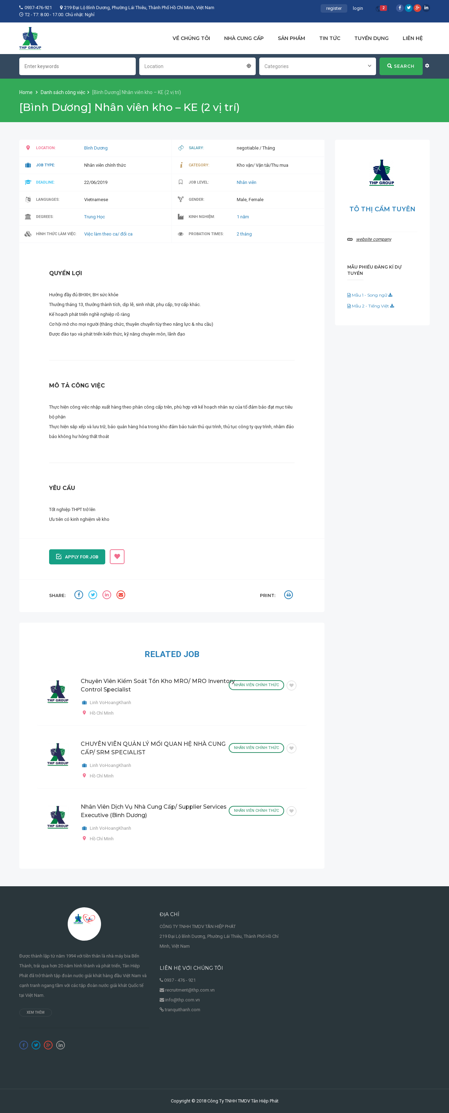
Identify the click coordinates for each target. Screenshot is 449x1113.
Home (26, 92)
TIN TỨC (329, 38)
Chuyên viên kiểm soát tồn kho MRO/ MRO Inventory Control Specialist (158, 685)
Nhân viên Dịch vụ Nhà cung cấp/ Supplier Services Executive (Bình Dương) (154, 811)
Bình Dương (96, 148)
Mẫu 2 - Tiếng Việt (370, 306)
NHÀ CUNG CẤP (244, 38)
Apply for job (77, 555)
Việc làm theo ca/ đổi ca (108, 234)
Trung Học (94, 216)
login (358, 8)
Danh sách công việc (63, 92)
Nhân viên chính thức (256, 685)
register (334, 8)
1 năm (243, 216)
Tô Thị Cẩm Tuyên (382, 209)
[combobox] (197, 66)
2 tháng (244, 234)
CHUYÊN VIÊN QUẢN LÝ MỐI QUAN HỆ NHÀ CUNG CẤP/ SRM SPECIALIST (153, 748)
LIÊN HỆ (413, 38)
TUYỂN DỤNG (371, 38)
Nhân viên (246, 182)
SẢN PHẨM (291, 38)
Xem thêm (36, 1012)
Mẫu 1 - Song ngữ (369, 295)
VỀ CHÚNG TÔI (191, 38)
